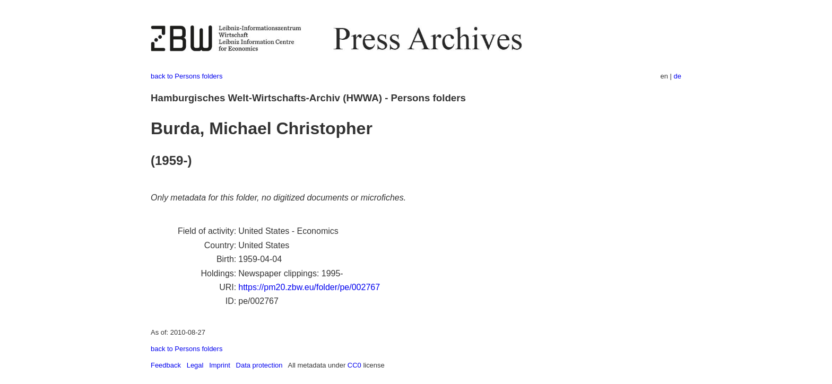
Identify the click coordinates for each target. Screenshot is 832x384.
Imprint (219, 365)
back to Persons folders (186, 76)
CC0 (354, 365)
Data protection (259, 365)
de (677, 76)
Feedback (166, 365)
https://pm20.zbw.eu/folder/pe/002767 (309, 287)
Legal (195, 365)
